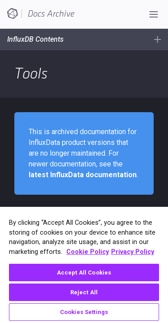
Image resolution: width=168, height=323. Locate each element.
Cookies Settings (84, 312)
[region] (84, 265)
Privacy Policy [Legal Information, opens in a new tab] (132, 252)
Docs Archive (51, 13)
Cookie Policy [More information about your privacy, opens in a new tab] (87, 252)
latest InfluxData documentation (83, 174)
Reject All (84, 292)
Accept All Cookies (84, 272)
